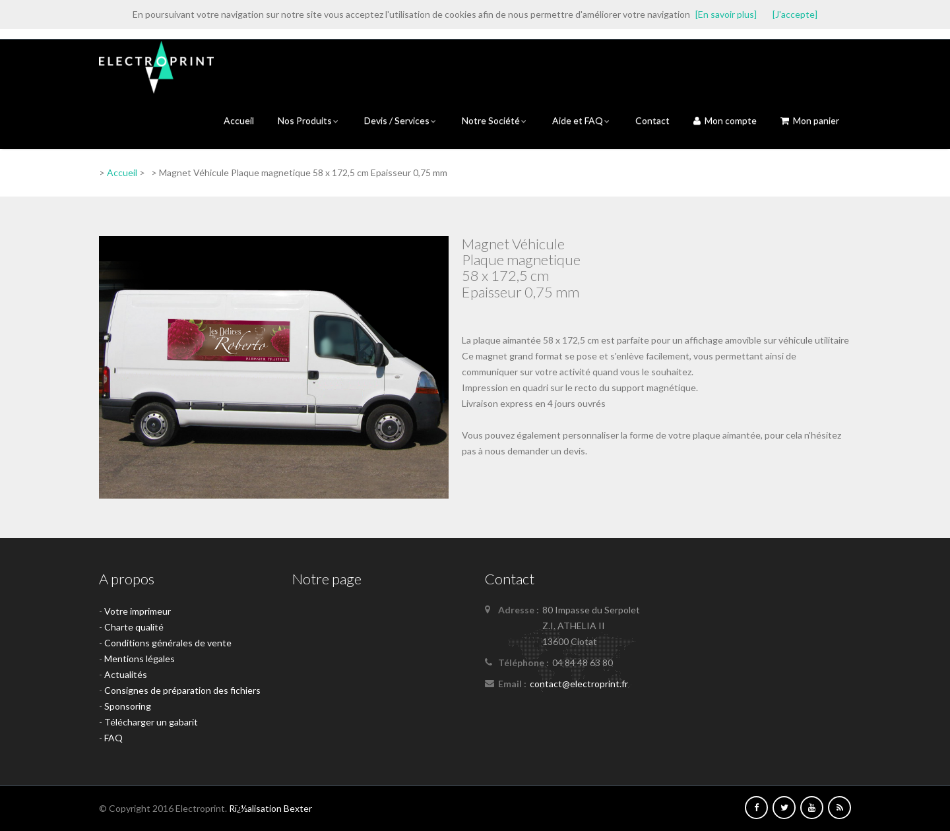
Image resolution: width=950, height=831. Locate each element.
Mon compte (725, 120)
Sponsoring (127, 706)
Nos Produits (309, 120)
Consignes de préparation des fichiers (182, 690)
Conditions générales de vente (168, 642)
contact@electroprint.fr (579, 683)
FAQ (113, 737)
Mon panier (809, 120)
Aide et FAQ (582, 120)
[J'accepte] (795, 14)
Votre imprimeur (137, 611)
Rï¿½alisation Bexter (270, 808)
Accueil (239, 120)
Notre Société (495, 120)
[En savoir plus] (726, 14)
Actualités (125, 674)
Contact (652, 120)
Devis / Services (401, 120)
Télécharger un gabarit (151, 721)
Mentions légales (139, 658)
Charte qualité (134, 626)
